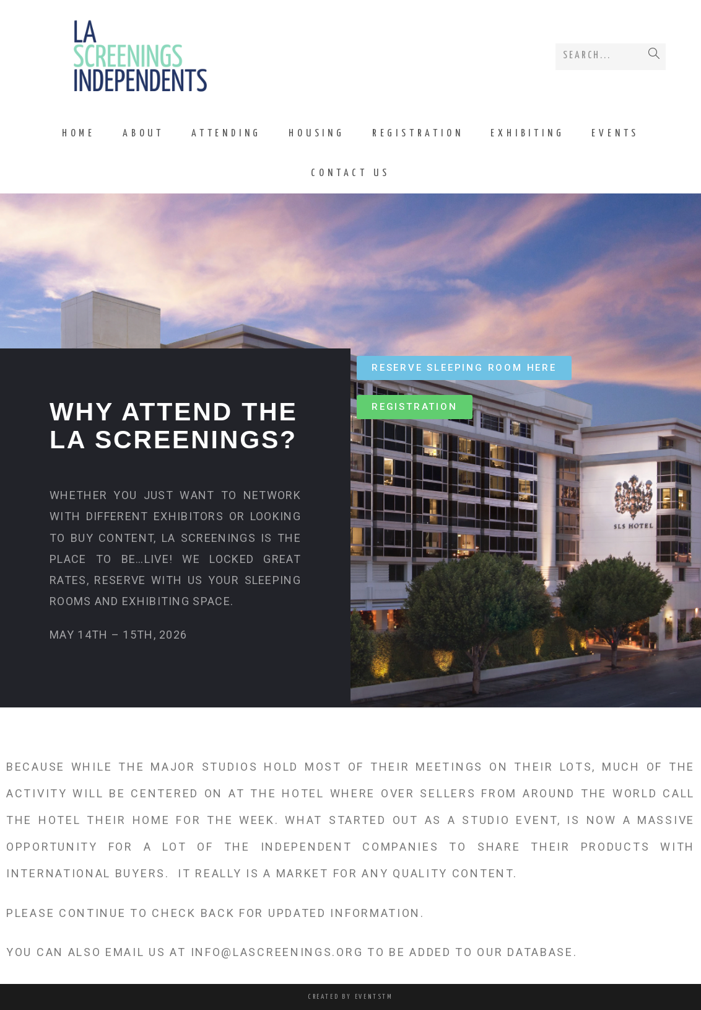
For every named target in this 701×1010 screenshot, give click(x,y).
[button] (464, 368)
